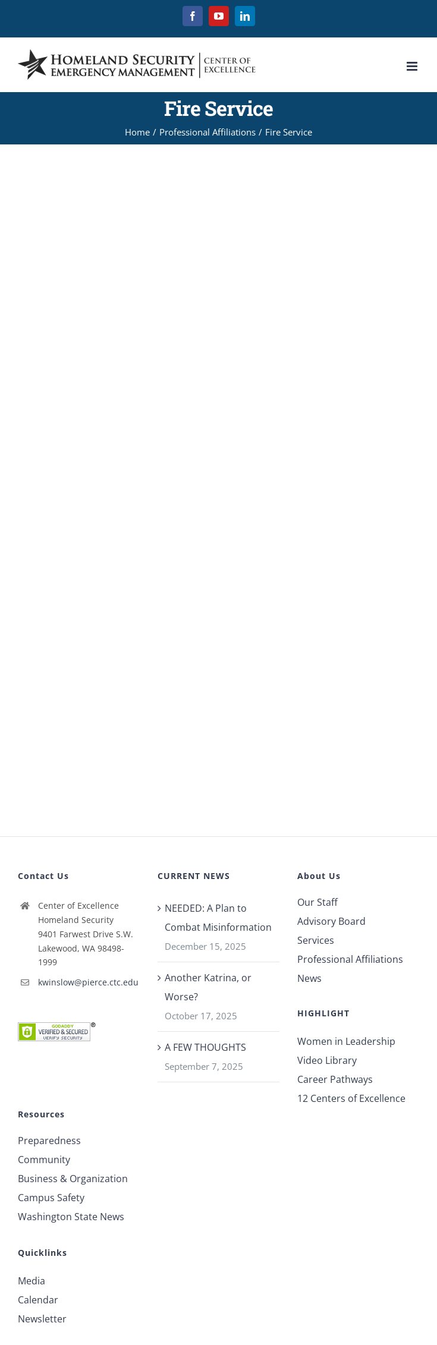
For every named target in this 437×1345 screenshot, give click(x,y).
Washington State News (71, 1216)
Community (44, 1159)
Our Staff (317, 902)
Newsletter (42, 1318)
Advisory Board (331, 921)
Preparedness (49, 1140)
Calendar (38, 1299)
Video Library (327, 1060)
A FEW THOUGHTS (205, 1047)
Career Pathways (335, 1079)
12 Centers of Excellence (351, 1098)
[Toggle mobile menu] (413, 66)
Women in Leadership (346, 1041)
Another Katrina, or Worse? (208, 987)
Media (31, 1280)
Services (315, 940)
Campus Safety (51, 1197)
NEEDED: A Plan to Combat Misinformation (218, 918)
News (309, 978)
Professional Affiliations (350, 959)
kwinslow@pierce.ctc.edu (88, 982)
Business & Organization (73, 1178)
